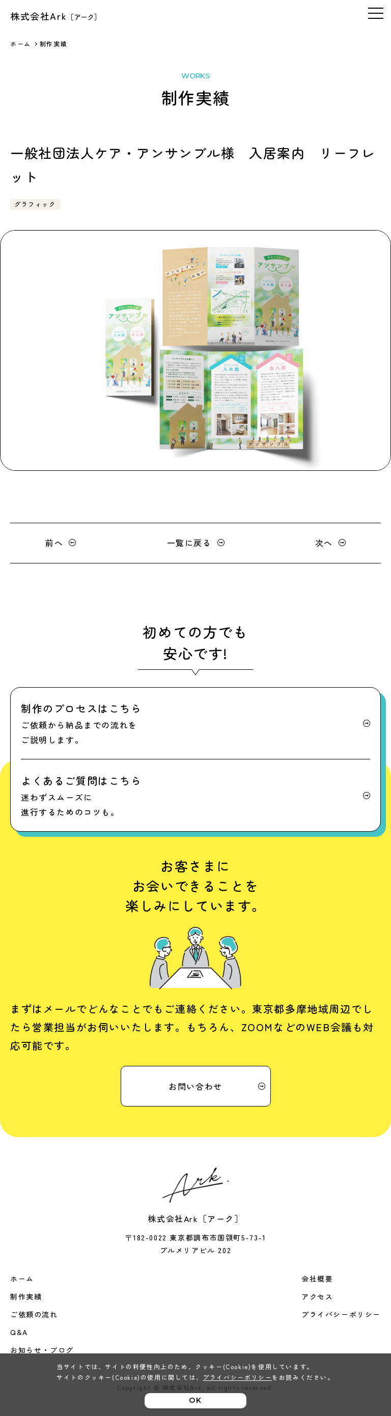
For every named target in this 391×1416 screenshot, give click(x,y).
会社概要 (317, 1278)
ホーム (20, 43)
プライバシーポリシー (341, 1314)
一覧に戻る (189, 542)
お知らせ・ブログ (42, 1350)
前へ (54, 542)
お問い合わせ (195, 1086)
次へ (324, 542)
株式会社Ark (55, 15)
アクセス (317, 1296)
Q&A (19, 1332)
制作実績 (26, 1296)
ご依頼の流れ (34, 1314)
